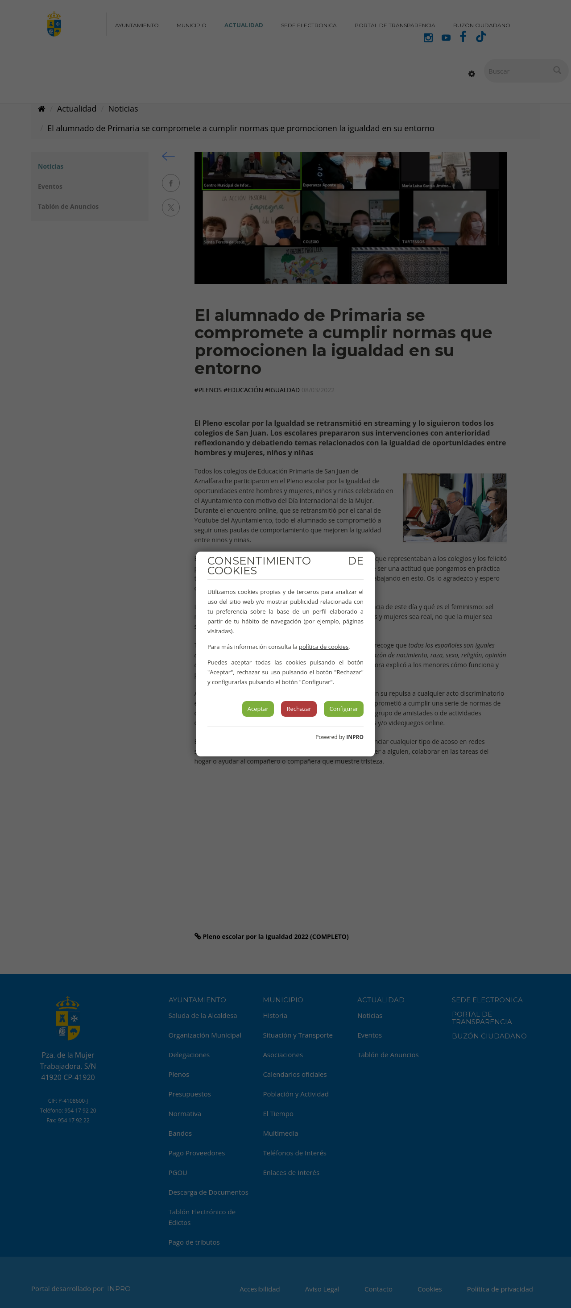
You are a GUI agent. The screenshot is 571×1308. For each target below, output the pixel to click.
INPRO (355, 737)
